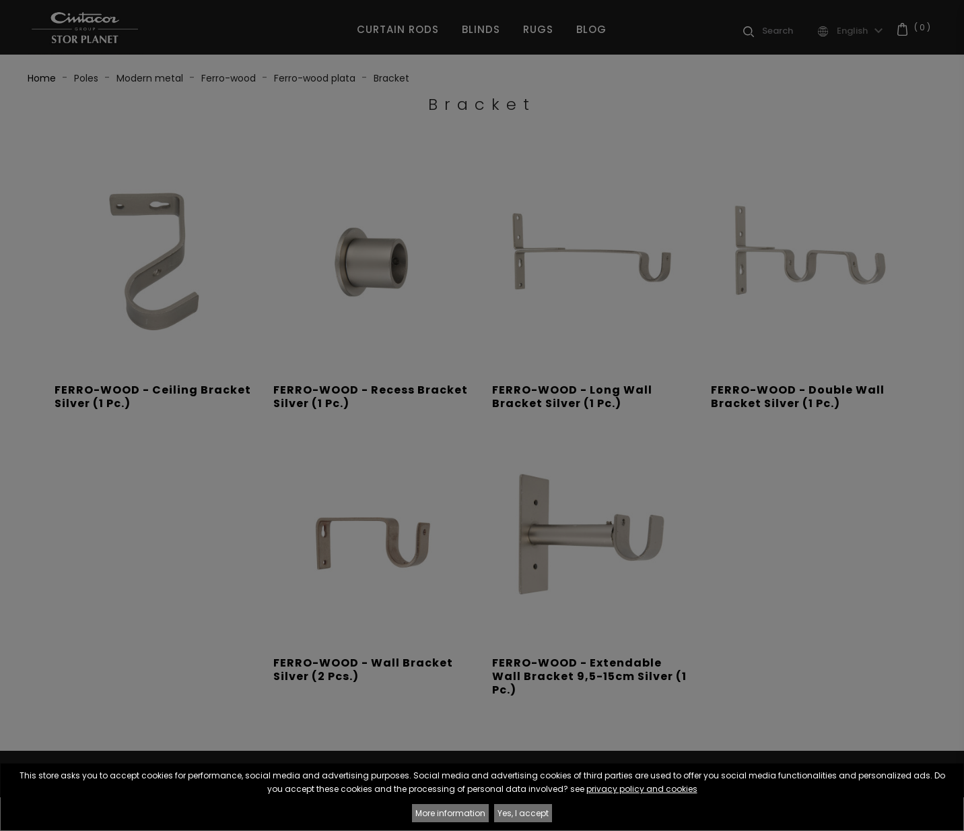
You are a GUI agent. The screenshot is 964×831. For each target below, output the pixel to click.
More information (450, 813)
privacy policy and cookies (641, 789)
